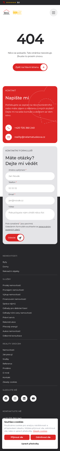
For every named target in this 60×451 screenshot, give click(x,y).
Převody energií (10, 326)
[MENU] (53, 12)
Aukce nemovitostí (11, 331)
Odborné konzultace (12, 336)
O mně (6, 373)
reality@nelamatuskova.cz (29, 137)
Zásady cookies (10, 382)
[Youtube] (33, 398)
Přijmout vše (17, 437)
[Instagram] (15, 398)
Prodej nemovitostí (12, 285)
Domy (6, 266)
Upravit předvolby (30, 444)
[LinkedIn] (24, 398)
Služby (6, 359)
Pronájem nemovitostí (13, 290)
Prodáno (7, 368)
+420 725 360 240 (24, 127)
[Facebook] (6, 398)
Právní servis (8, 317)
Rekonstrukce (9, 322)
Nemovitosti (8, 350)
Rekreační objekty (11, 271)
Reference (7, 363)
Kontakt (6, 377)
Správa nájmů (9, 303)
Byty (5, 262)
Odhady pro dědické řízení (15, 308)
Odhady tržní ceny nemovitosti (17, 313)
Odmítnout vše (43, 437)
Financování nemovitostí (14, 299)
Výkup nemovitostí (12, 294)
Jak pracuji (8, 354)
